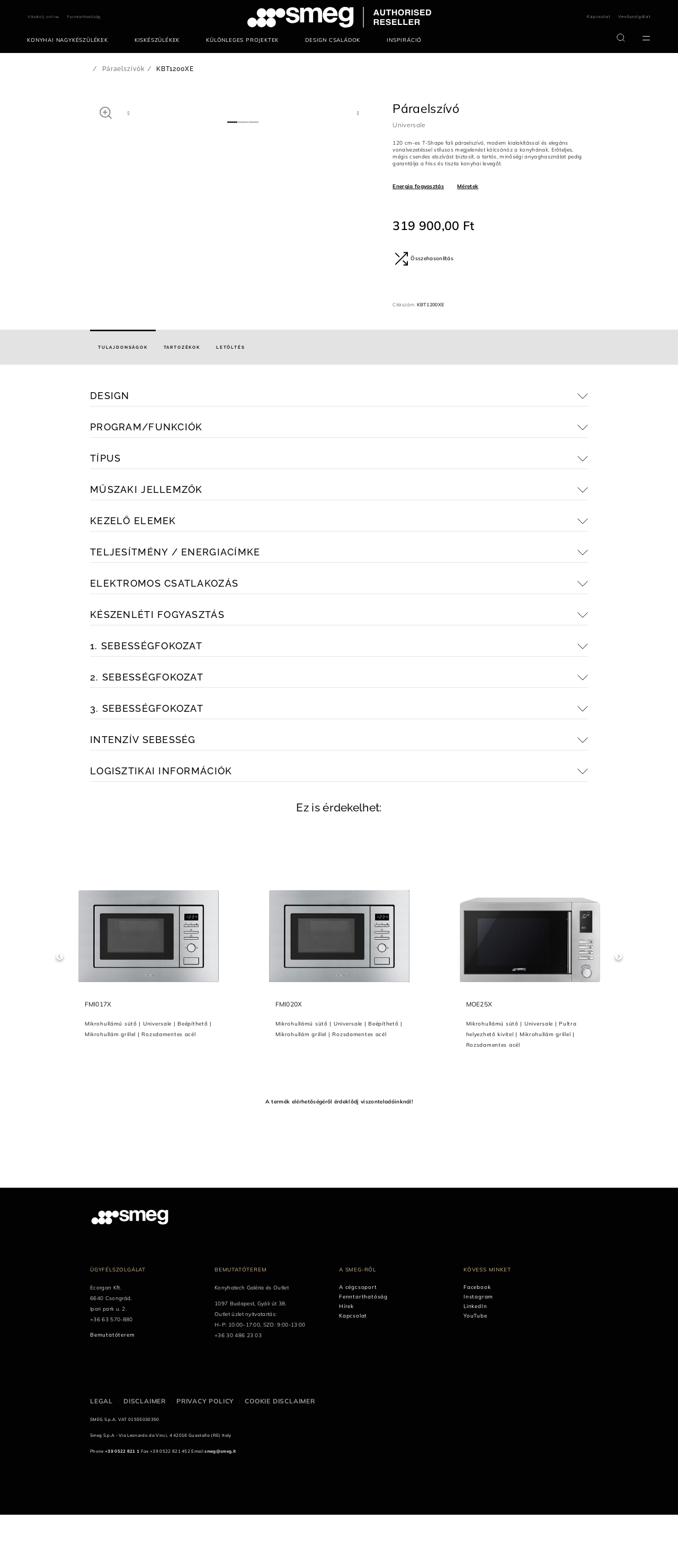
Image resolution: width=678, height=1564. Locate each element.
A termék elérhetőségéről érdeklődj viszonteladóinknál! (339, 1150)
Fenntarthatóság (84, 16)
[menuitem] (70, 40)
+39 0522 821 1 (122, 1500)
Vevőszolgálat (634, 16)
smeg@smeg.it (220, 1500)
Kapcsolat (598, 16)
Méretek (467, 186)
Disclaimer (144, 1450)
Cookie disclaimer (280, 1450)
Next (618, 1005)
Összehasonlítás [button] (424, 259)
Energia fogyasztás (418, 186)
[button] (105, 112)
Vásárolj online (43, 16)
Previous (59, 1005)
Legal (101, 1450)
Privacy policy (205, 1450)
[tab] (123, 396)
